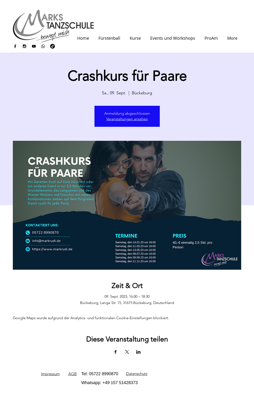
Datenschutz (136, 373)
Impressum (50, 373)
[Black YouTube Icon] (33, 46)
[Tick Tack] (52, 46)
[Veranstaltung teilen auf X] (127, 352)
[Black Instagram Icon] (24, 46)
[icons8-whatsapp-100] (43, 46)
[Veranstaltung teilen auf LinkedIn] (138, 352)
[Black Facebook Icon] (15, 46)
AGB (72, 373)
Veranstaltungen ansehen (127, 119)
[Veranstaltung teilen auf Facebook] (115, 352)
